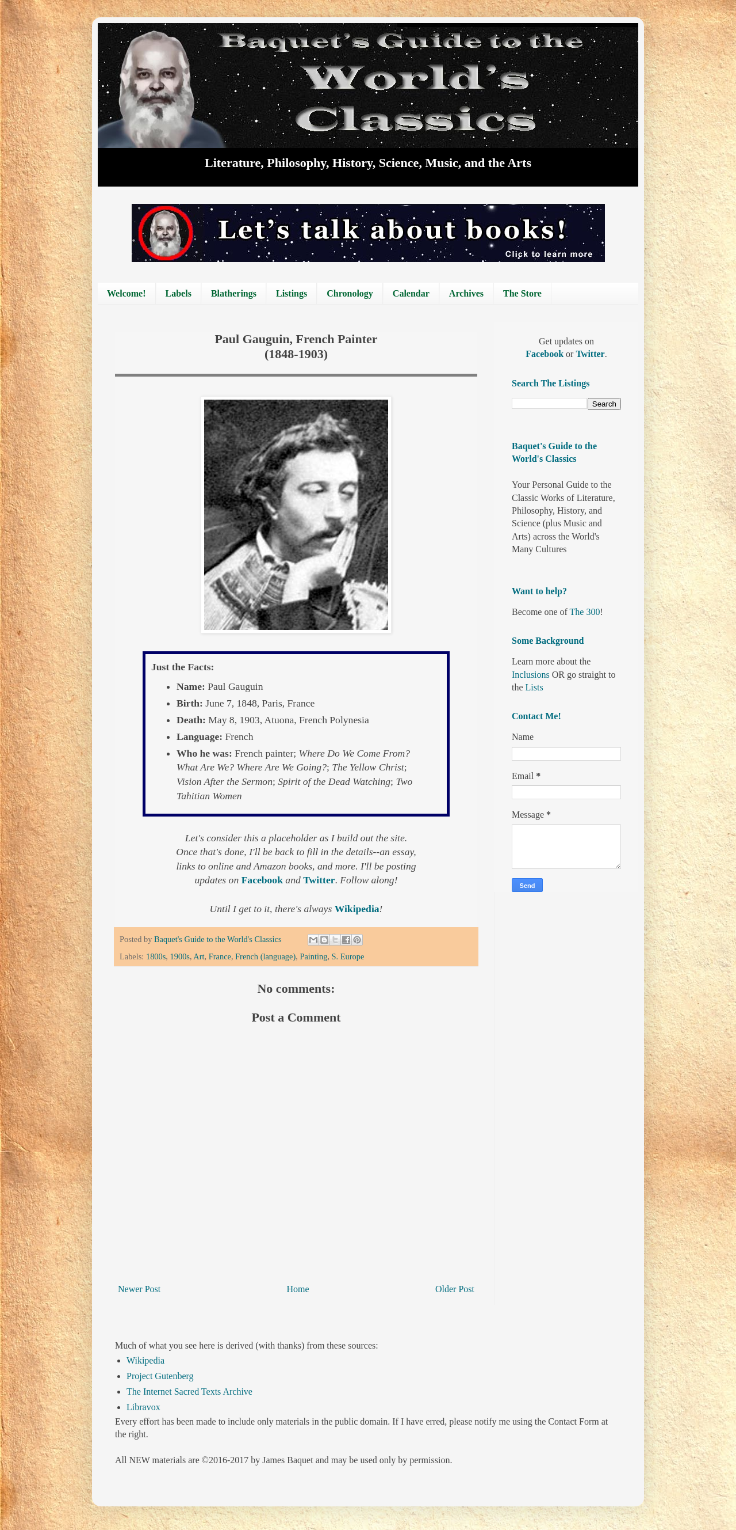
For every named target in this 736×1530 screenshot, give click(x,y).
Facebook (546, 354)
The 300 (585, 612)
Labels (178, 293)
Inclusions (531, 674)
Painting (313, 956)
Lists (534, 687)
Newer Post (139, 1289)
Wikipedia (145, 1360)
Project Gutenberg (160, 1376)
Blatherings (233, 293)
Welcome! (126, 293)
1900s (180, 956)
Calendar (411, 293)
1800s (156, 956)
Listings (291, 293)
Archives (466, 293)
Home (298, 1289)
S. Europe (348, 956)
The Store (522, 293)
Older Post (454, 1289)
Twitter (590, 354)
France (220, 956)
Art (198, 956)
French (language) (265, 956)
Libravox (143, 1407)
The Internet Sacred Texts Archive (189, 1391)
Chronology (350, 293)
